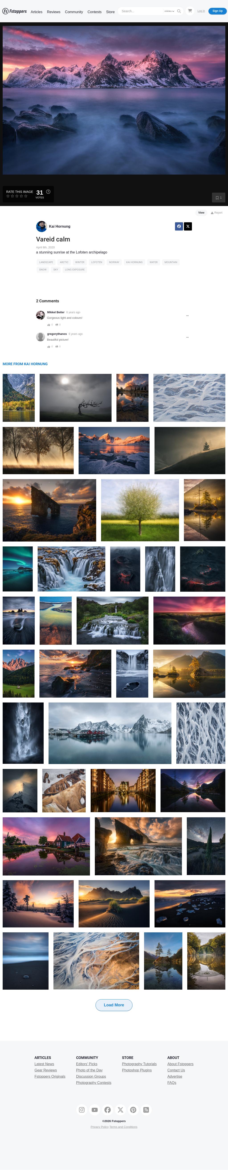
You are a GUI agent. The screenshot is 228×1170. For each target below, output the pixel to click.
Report (216, 212)
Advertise (174, 1076)
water (154, 262)
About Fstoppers (180, 1064)
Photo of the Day (89, 1070)
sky (55, 270)
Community (74, 12)
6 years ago (73, 312)
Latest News (44, 1064)
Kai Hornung (59, 226)
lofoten (96, 262)
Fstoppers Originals (50, 1076)
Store (110, 12)
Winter (79, 262)
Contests (95, 12)
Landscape (46, 262)
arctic (64, 262)
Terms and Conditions (123, 1127)
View (201, 212)
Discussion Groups (91, 1076)
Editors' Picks (87, 1064)
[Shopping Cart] (189, 10)
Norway (114, 262)
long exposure (75, 270)
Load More (114, 1005)
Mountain (171, 262)
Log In (201, 10)
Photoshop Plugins (137, 1070)
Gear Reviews (46, 1070)
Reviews (53, 12)
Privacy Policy (100, 1127)
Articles (36, 12)
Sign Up (218, 10)
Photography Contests (93, 1083)
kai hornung (134, 262)
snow (43, 270)
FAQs (171, 1083)
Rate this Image (19, 192)
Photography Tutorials (139, 1064)
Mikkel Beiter (56, 312)
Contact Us (176, 1070)
